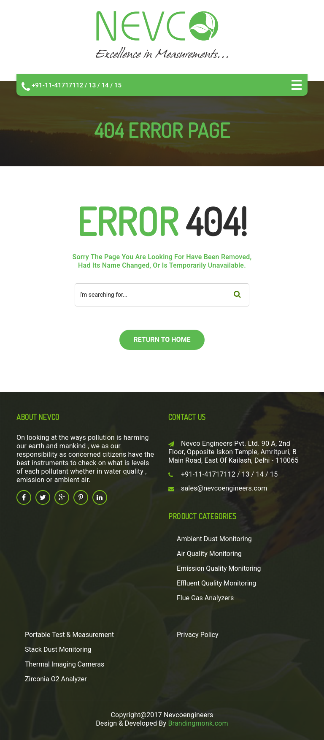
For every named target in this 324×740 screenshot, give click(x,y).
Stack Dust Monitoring (58, 649)
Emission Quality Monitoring (219, 568)
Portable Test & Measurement (69, 635)
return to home (161, 340)
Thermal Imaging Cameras (64, 664)
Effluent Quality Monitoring (216, 583)
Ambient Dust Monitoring (214, 539)
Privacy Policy (198, 635)
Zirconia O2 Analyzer (56, 679)
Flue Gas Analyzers (205, 598)
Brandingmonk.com (198, 723)
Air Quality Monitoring (209, 554)
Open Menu (296, 84)
